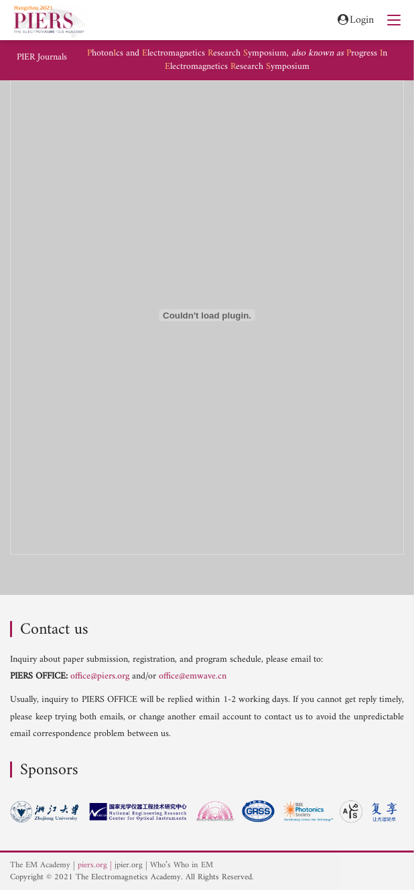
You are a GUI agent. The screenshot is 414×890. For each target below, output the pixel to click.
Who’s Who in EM (181, 865)
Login (355, 20)
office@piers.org (99, 676)
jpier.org (129, 865)
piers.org (92, 865)
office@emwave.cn (192, 676)
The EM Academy (40, 865)
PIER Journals (42, 57)
